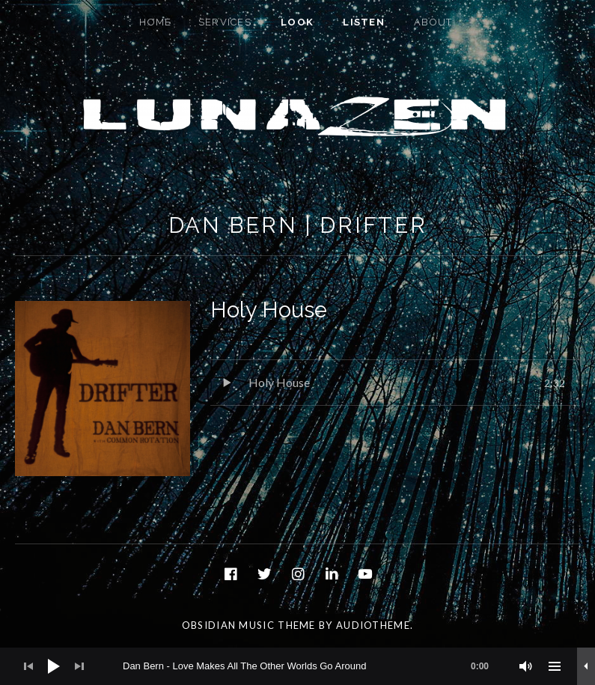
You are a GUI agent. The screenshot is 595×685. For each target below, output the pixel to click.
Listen (364, 22)
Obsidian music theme (249, 625)
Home (155, 22)
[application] (297, 666)
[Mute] (526, 666)
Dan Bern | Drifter (297, 225)
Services (224, 22)
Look (297, 22)
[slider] (313, 666)
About (433, 22)
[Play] (54, 666)
